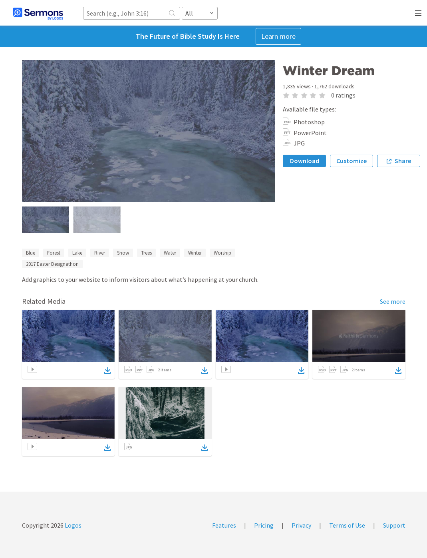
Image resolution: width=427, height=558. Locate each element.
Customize (351, 161)
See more (392, 301)
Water (170, 252)
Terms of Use (347, 525)
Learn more (278, 36)
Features (224, 525)
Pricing (264, 525)
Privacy (301, 525)
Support (394, 525)
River (99, 252)
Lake (77, 252)
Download (304, 161)
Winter (195, 252)
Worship (222, 252)
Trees (146, 252)
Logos (72, 525)
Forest (53, 252)
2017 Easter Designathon (52, 264)
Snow (123, 252)
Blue (30, 252)
